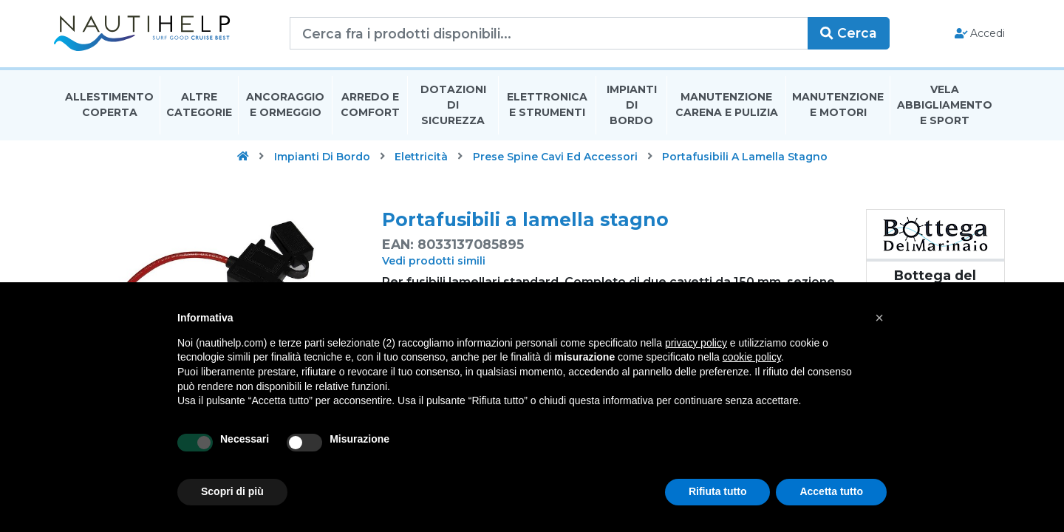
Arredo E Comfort (370, 106)
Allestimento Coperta (109, 106)
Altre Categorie (199, 106)
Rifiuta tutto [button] (718, 491)
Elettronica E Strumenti (547, 106)
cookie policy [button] (752, 357)
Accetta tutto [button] (831, 491)
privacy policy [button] (696, 343)
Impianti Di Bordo (632, 106)
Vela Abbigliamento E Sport (944, 106)
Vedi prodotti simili (433, 262)
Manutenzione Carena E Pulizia (726, 106)
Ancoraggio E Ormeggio (285, 106)
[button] (879, 318)
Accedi (974, 34)
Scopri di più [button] (232, 491)
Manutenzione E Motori (838, 106)
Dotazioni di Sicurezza (453, 106)
